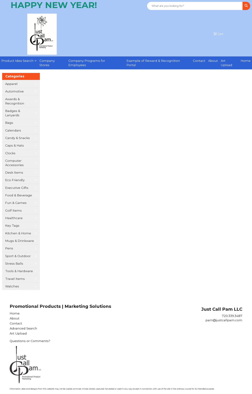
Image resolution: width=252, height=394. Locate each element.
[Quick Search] (195, 6)
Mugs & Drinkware (19, 241)
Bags (9, 123)
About (213, 61)
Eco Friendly (15, 180)
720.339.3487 (232, 316)
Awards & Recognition (14, 101)
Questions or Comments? (30, 341)
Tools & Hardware (19, 271)
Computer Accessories (14, 163)
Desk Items (14, 172)
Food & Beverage (18, 195)
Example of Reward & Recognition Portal (153, 63)
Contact (199, 61)
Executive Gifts (16, 188)
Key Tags (12, 225)
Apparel (11, 84)
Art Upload (226, 63)
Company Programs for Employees (86, 63)
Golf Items (13, 210)
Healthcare (14, 218)
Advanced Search (23, 328)
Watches (12, 286)
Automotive (14, 91)
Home (246, 61)
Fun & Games (16, 203)
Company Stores (47, 63)
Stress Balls (14, 263)
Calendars (13, 130)
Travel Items (15, 279)
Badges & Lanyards (12, 113)
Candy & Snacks (17, 138)
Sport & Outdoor (18, 256)
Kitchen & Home (18, 233)
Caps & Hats (14, 145)
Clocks (10, 153)
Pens (9, 248)
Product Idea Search (17, 61)
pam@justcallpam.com (224, 320)
